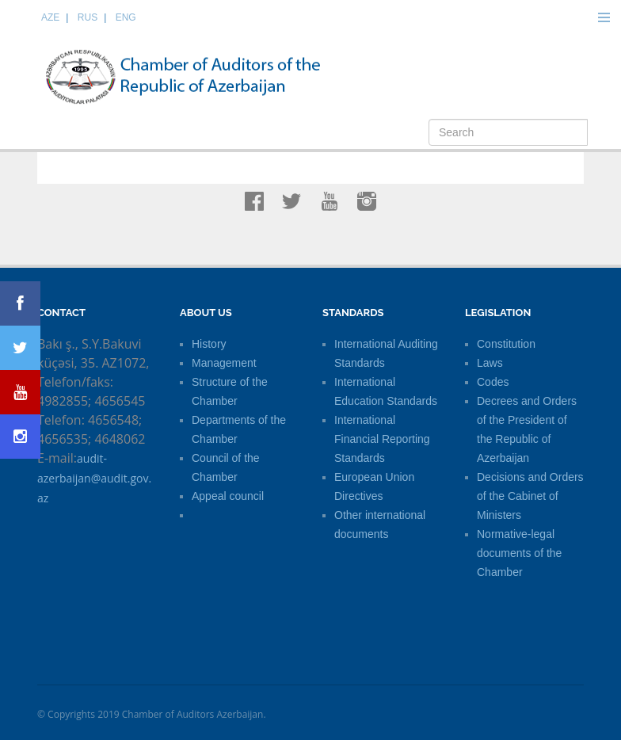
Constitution (506, 344)
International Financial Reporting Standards (382, 439)
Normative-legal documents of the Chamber (519, 553)
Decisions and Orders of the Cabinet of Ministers (530, 496)
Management (224, 363)
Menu (603, 17)
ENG (126, 17)
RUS (87, 17)
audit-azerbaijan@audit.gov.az (94, 478)
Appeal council (228, 496)
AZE (50, 17)
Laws (490, 363)
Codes (493, 382)
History (209, 344)
